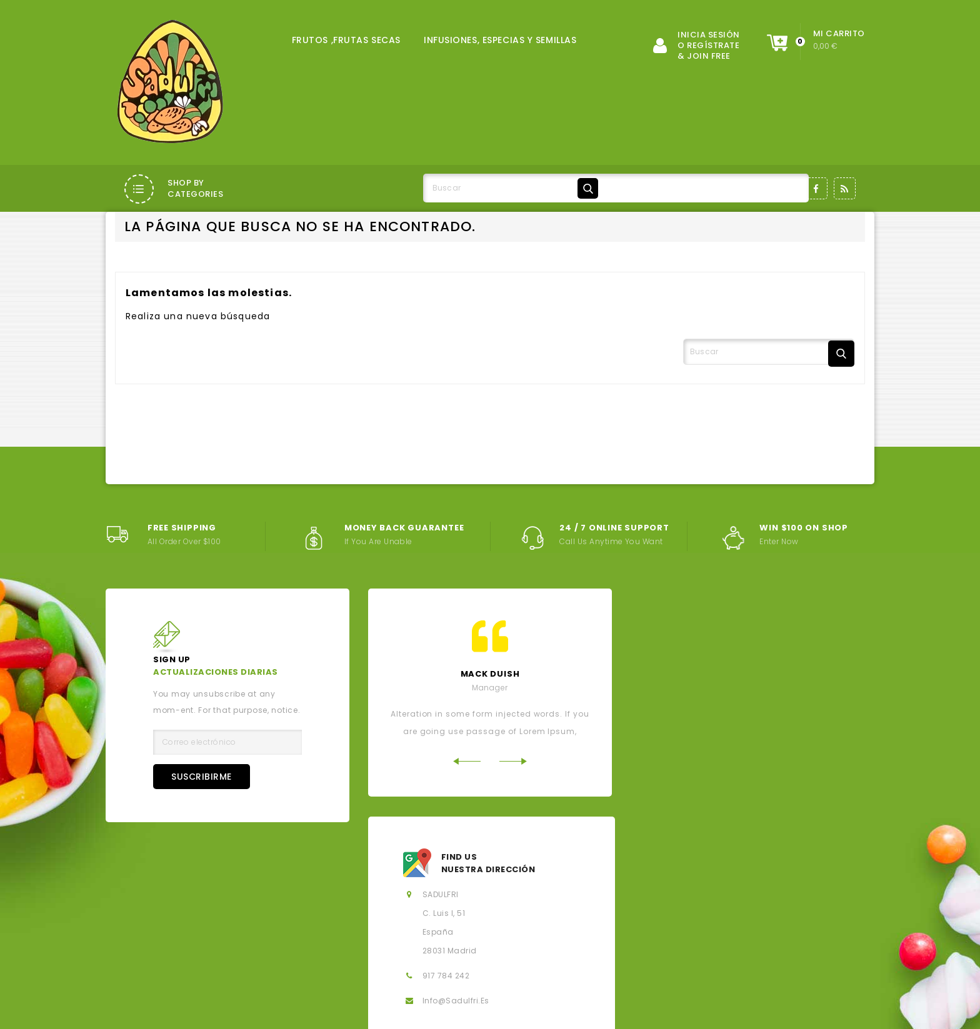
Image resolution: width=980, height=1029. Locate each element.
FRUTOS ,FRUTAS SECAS (346, 40)
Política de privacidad (635, 935)
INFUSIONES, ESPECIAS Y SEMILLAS (500, 40)
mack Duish (490, 735)
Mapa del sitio (446, 956)
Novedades (432, 913)
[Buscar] (513, 188)
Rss (844, 188)
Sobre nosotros (519, 935)
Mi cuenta (535, 956)
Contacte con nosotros (328, 956)
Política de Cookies (761, 935)
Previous (466, 821)
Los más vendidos (533, 913)
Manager (490, 748)
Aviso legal (203, 935)
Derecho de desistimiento (648, 956)
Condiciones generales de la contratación (357, 935)
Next (513, 821)
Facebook (816, 188)
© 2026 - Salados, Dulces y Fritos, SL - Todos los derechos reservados (256, 1010)
